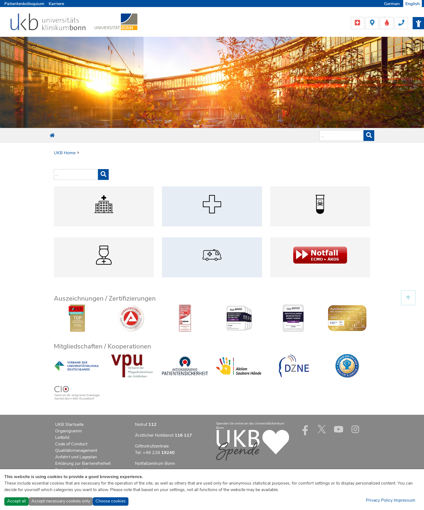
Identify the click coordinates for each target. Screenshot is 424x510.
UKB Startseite (69, 424)
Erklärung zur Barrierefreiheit (83, 463)
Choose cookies (110, 501)
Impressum (404, 500)
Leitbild (62, 437)
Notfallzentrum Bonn (155, 463)
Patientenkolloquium (24, 4)
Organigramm (68, 431)
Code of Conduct (71, 444)
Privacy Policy (379, 500)
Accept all (16, 501)
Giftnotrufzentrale (152, 446)
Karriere (56, 4)
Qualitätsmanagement (76, 450)
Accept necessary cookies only (60, 501)
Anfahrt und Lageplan (76, 457)
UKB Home (64, 153)
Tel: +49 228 (155, 453)
